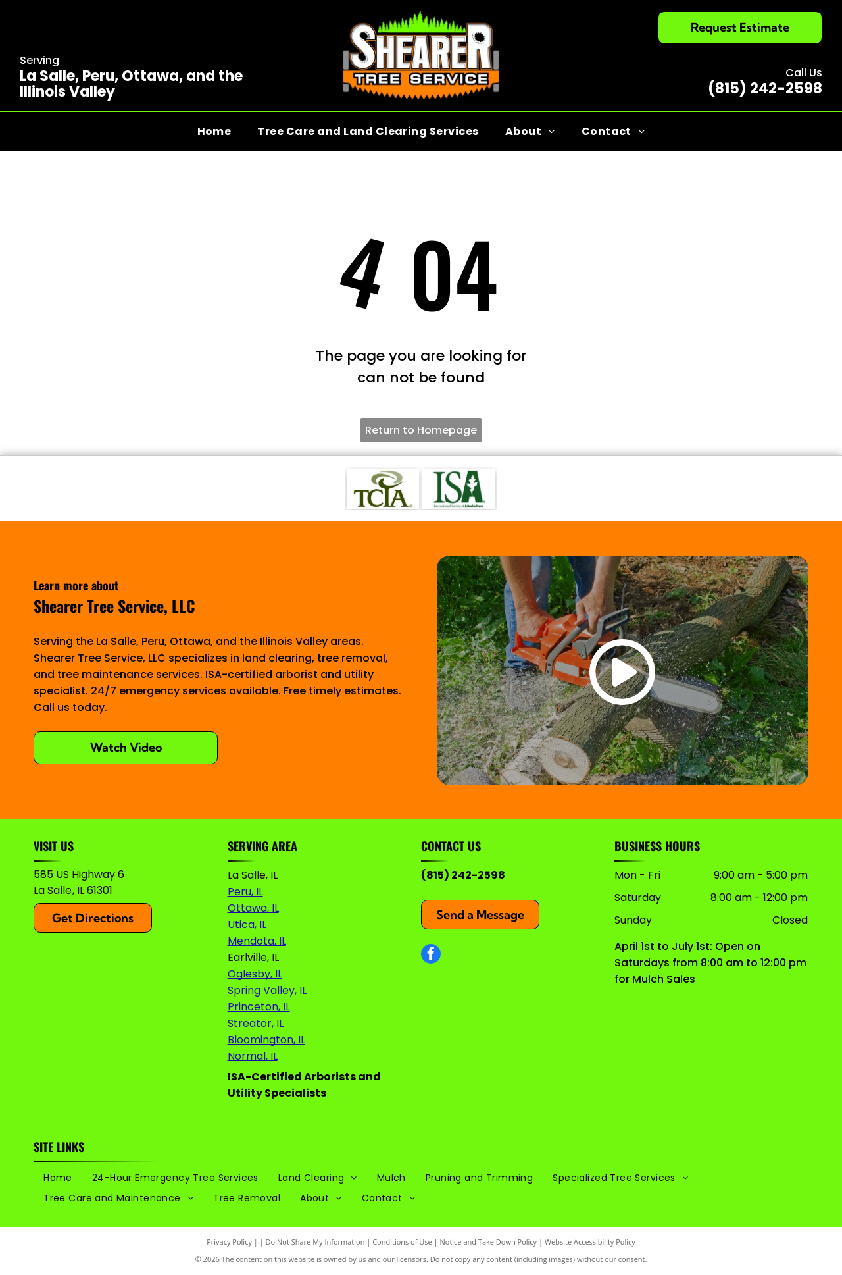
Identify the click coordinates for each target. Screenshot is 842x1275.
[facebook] (431, 955)
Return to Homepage (421, 430)
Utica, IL (247, 924)
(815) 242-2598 (765, 88)
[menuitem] (214, 131)
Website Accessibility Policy (590, 1242)
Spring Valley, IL (267, 990)
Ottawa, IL (253, 908)
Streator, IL (256, 1023)
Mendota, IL (257, 941)
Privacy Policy (229, 1242)
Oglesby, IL (255, 973)
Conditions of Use (402, 1242)
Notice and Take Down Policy (488, 1242)
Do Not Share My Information (315, 1242)
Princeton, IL (259, 1006)
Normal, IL (253, 1056)
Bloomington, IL (266, 1039)
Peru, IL (245, 891)
